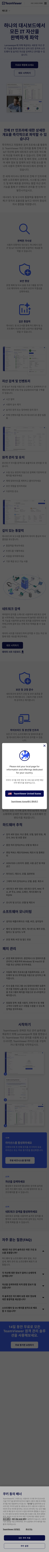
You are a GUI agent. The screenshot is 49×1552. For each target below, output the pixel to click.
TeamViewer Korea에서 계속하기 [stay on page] (24, 801)
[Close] (44, 745)
